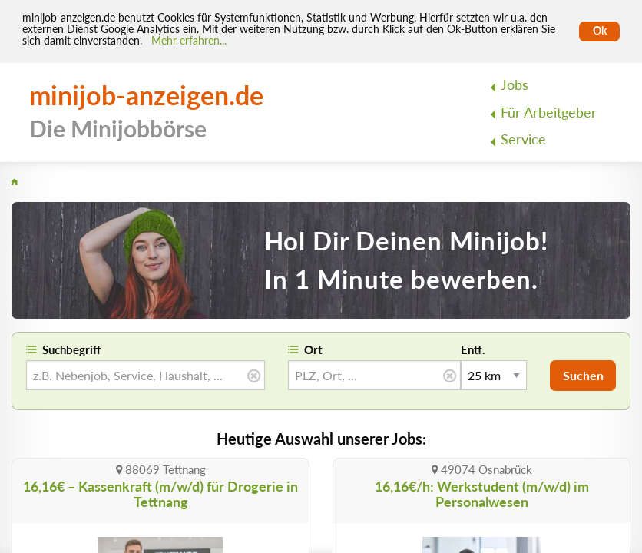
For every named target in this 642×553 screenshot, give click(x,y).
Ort (313, 349)
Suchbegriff (71, 349)
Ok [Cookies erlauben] (600, 31)
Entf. (473, 349)
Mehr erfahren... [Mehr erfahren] (189, 41)
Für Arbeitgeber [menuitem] (549, 112)
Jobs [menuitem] (514, 85)
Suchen (583, 375)
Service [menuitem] (523, 139)
